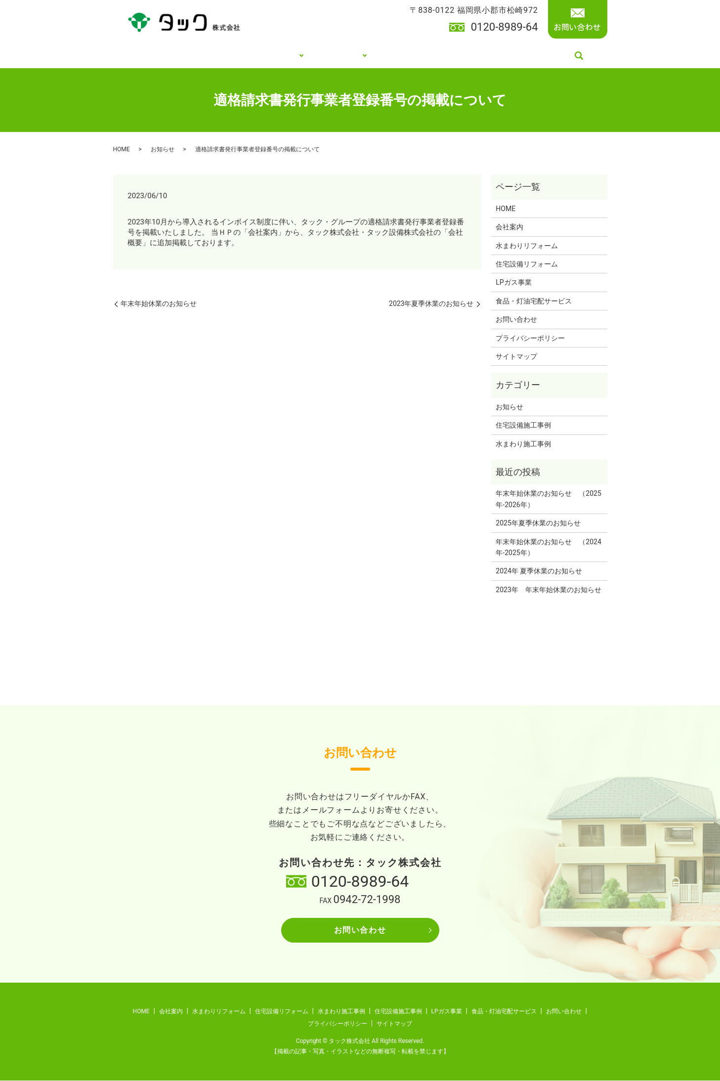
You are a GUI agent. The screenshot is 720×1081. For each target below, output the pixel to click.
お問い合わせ (516, 320)
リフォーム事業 (270, 55)
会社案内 (199, 55)
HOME (149, 55)
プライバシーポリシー (530, 339)
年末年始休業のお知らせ (159, 304)
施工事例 (348, 55)
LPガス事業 (415, 55)
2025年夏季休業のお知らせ (538, 523)
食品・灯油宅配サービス (511, 55)
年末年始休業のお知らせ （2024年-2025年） (548, 547)
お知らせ (162, 149)
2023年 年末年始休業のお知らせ (548, 590)
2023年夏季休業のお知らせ (431, 304)
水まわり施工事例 (523, 444)
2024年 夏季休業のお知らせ (539, 572)
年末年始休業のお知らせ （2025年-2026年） (548, 499)
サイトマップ (516, 357)
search (581, 56)
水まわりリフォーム (527, 246)
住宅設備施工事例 (523, 426)
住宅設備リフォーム (527, 264)
